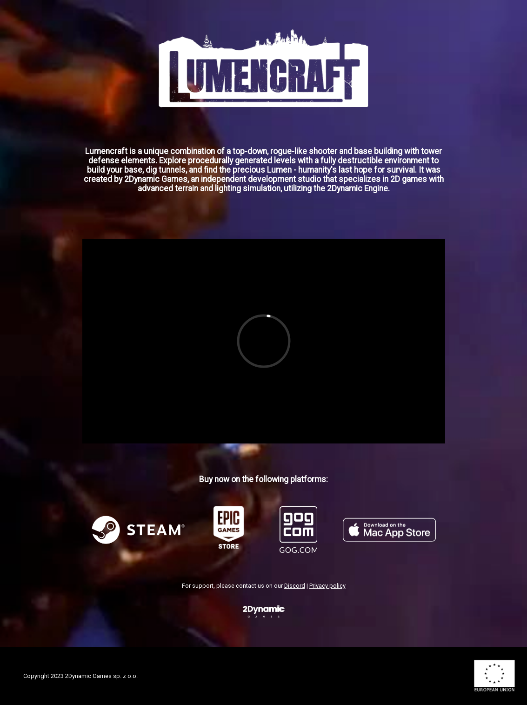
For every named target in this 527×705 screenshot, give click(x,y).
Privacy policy (327, 585)
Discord (294, 585)
